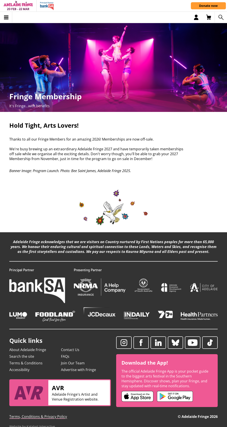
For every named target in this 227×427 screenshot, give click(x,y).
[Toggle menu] (6, 17)
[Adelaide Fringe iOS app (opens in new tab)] (137, 396)
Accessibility (19, 369)
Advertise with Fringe (78, 369)
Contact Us (70, 349)
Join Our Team (73, 363)
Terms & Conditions (26, 363)
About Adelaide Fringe (27, 349)
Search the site (21, 356)
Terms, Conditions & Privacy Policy (38, 416)
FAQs (65, 356)
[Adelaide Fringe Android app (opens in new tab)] (175, 396)
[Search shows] (221, 17)
